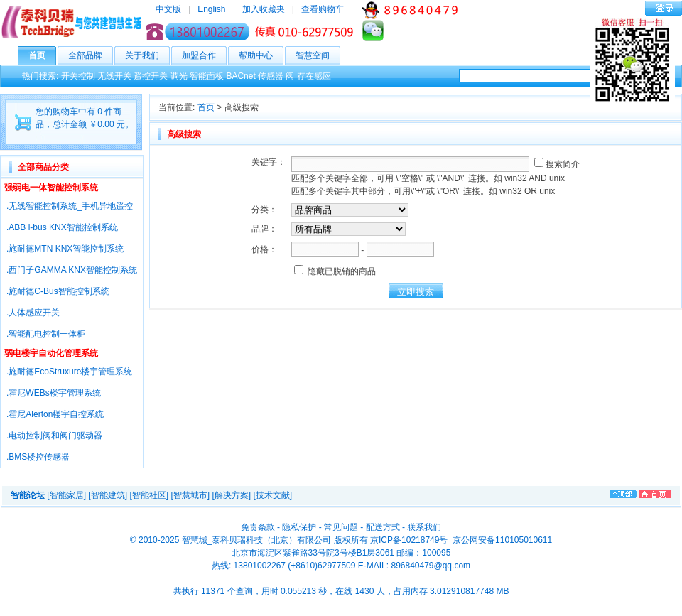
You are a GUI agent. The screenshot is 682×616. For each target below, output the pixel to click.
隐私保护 (299, 527)
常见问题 (341, 527)
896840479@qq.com (430, 566)
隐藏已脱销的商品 (335, 271)
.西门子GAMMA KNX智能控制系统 (71, 270)
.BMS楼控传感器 (38, 457)
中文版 (168, 9)
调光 (179, 76)
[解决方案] (231, 495)
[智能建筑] (107, 495)
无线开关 (114, 76)
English (211, 9)
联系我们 (424, 527)
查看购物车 (322, 9)
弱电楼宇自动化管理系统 (51, 353)
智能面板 (207, 76)
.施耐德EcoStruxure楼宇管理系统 (69, 372)
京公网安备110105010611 (501, 540)
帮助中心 (261, 55)
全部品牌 (90, 55)
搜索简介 (557, 164)
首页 (42, 55)
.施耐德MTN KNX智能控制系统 (65, 249)
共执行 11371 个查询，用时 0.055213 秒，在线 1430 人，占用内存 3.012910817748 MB (341, 591)
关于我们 (147, 55)
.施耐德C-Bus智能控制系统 (57, 291)
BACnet (240, 76)
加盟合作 (204, 55)
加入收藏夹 (263, 9)
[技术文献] (272, 495)
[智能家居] (66, 495)
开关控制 (78, 76)
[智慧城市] (190, 495)
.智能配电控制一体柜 (45, 334)
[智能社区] (148, 495)
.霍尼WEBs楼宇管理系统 (53, 393)
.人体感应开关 (33, 313)
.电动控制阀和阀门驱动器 (54, 436)
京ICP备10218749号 (409, 540)
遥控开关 (151, 76)
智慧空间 (318, 55)
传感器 (270, 76)
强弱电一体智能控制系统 (51, 188)
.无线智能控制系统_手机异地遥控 (69, 206)
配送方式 (383, 527)
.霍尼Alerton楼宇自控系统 (55, 414)
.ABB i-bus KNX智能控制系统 (62, 227)
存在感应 (314, 76)
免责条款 (258, 527)
